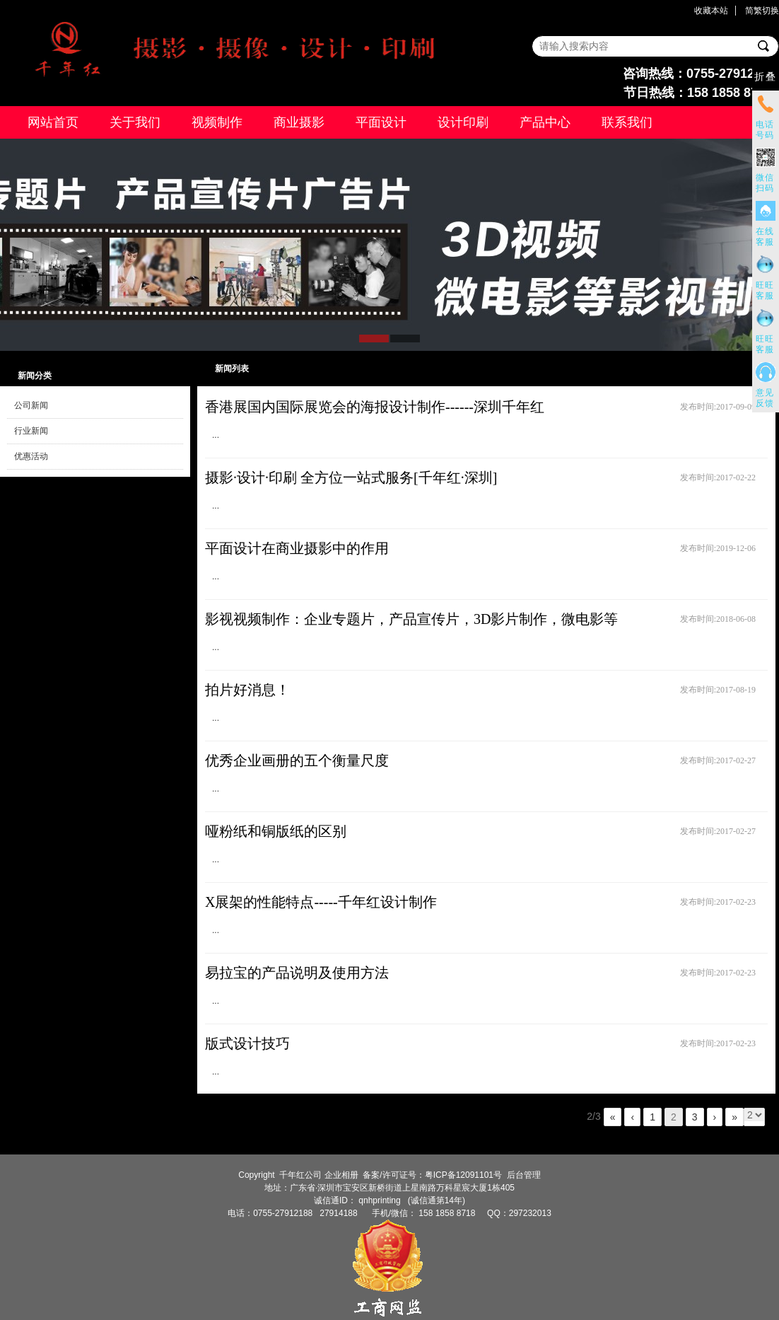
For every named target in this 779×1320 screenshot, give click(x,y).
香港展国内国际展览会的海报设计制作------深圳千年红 (374, 407)
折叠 (765, 76)
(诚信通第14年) (435, 1200)
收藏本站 (711, 11)
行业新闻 (31, 431)
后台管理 (524, 1175)
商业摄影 (299, 122)
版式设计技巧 (247, 1043)
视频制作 (217, 122)
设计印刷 (463, 122)
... (215, 435)
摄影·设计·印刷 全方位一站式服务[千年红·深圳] (351, 477)
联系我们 (627, 122)
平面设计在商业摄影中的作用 (297, 548)
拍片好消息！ (247, 689)
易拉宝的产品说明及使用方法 (297, 972)
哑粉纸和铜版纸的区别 (275, 831)
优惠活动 (31, 456)
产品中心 (545, 122)
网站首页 (53, 122)
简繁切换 (762, 11)
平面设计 (381, 122)
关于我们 (135, 122)
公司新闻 (31, 405)
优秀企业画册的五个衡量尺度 (297, 760)
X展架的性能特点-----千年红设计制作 (321, 902)
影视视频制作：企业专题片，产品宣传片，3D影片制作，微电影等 (411, 619)
